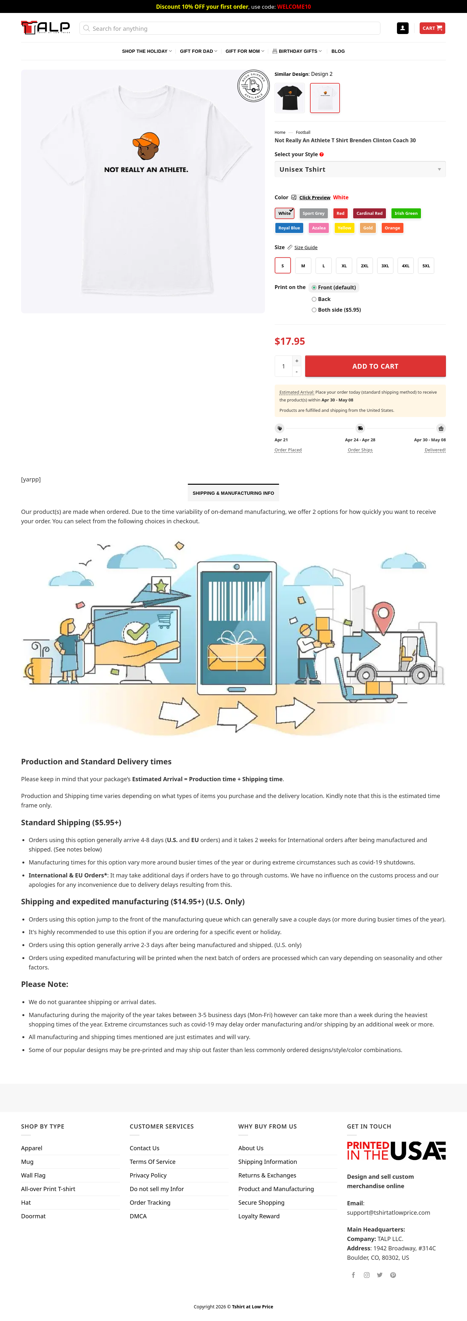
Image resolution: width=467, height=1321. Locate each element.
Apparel (31, 1148)
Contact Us (145, 1148)
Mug (27, 1161)
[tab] (233, 492)
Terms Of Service (152, 1161)
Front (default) (334, 287)
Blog (338, 51)
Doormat (33, 1216)
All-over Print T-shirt (48, 1189)
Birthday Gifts (297, 51)
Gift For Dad (198, 51)
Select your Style (299, 154)
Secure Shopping (261, 1202)
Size (296, 247)
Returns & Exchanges (267, 1175)
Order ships (360, 450)
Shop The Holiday (147, 51)
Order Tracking (150, 1202)
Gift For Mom (245, 51)
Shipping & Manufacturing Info (233, 493)
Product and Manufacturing (276, 1189)
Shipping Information (267, 1161)
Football (303, 132)
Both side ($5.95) (336, 309)
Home (280, 132)
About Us (251, 1148)
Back (321, 299)
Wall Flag (33, 1175)
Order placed (288, 450)
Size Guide (305, 247)
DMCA (138, 1216)
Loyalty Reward (259, 1216)
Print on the (290, 287)
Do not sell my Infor (157, 1189)
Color (302, 197)
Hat (26, 1202)
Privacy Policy (148, 1175)
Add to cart (376, 366)
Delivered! (435, 450)
